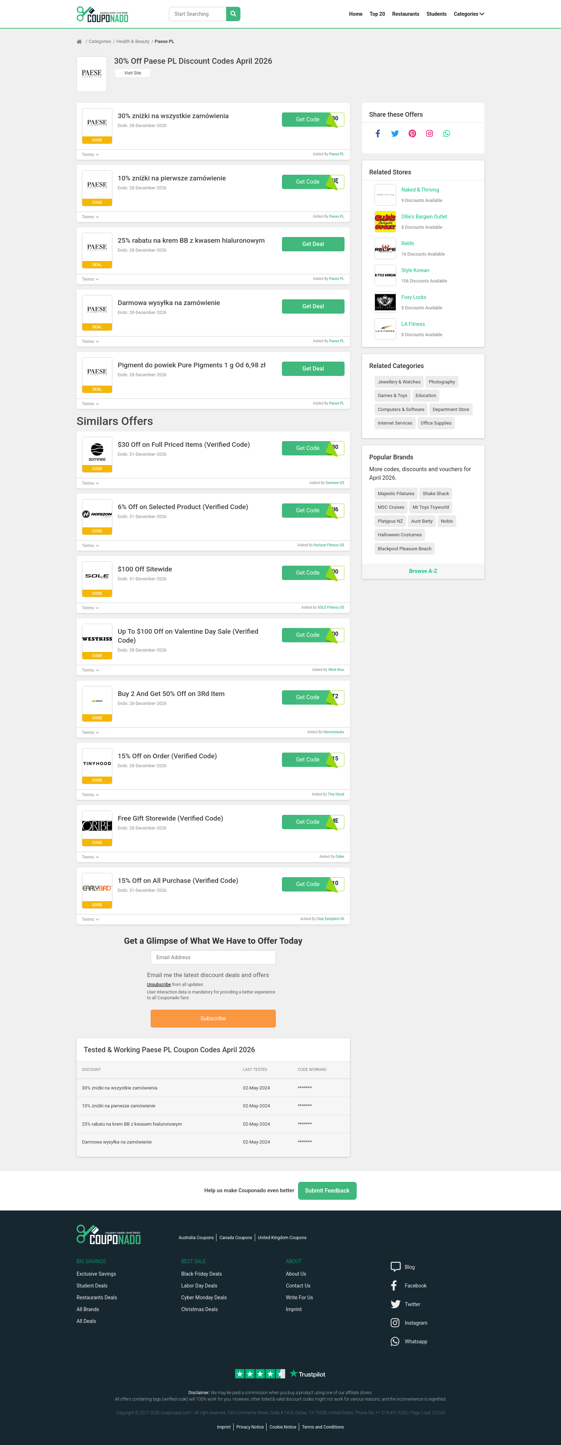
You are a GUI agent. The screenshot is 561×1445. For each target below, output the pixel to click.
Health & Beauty (133, 41)
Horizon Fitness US (329, 545)
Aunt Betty (422, 521)
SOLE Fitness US (331, 607)
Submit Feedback (327, 1190)
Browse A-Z (423, 571)
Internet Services (395, 423)
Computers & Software (401, 409)
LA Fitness (413, 324)
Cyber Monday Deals (204, 1297)
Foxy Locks (413, 297)
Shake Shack (436, 493)
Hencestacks (333, 732)
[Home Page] (83, 41)
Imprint (294, 1309)
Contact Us (298, 1286)
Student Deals (92, 1286)
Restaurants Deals (97, 1297)
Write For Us (299, 1297)
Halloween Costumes (400, 534)
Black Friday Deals (201, 1274)
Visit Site (133, 73)
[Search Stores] (233, 14)
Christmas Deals (199, 1309)
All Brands (88, 1309)
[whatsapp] (446, 133)
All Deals (86, 1321)
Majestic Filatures (396, 493)
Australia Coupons (196, 1237)
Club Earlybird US (330, 919)
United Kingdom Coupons (282, 1237)
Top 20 (377, 14)
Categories (466, 14)
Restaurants (405, 14)
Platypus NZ (390, 521)
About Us (296, 1274)
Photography (442, 382)
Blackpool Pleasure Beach (404, 548)
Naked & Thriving (420, 190)
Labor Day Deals (199, 1286)
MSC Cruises (391, 507)
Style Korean (415, 270)
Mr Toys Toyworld (431, 507)
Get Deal (313, 244)
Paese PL (165, 41)
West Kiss (336, 670)
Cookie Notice (282, 1427)
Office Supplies (436, 423)
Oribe (340, 857)
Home (355, 14)
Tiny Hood (336, 794)
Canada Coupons (235, 1237)
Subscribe (213, 1018)
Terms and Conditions (323, 1427)
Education (426, 395)
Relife (407, 243)
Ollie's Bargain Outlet (424, 216)
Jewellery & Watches (399, 382)
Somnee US (335, 483)
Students (436, 14)
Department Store (451, 409)
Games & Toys (393, 395)
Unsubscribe (159, 984)
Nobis (447, 521)
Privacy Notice (250, 1427)
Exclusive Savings (96, 1274)
